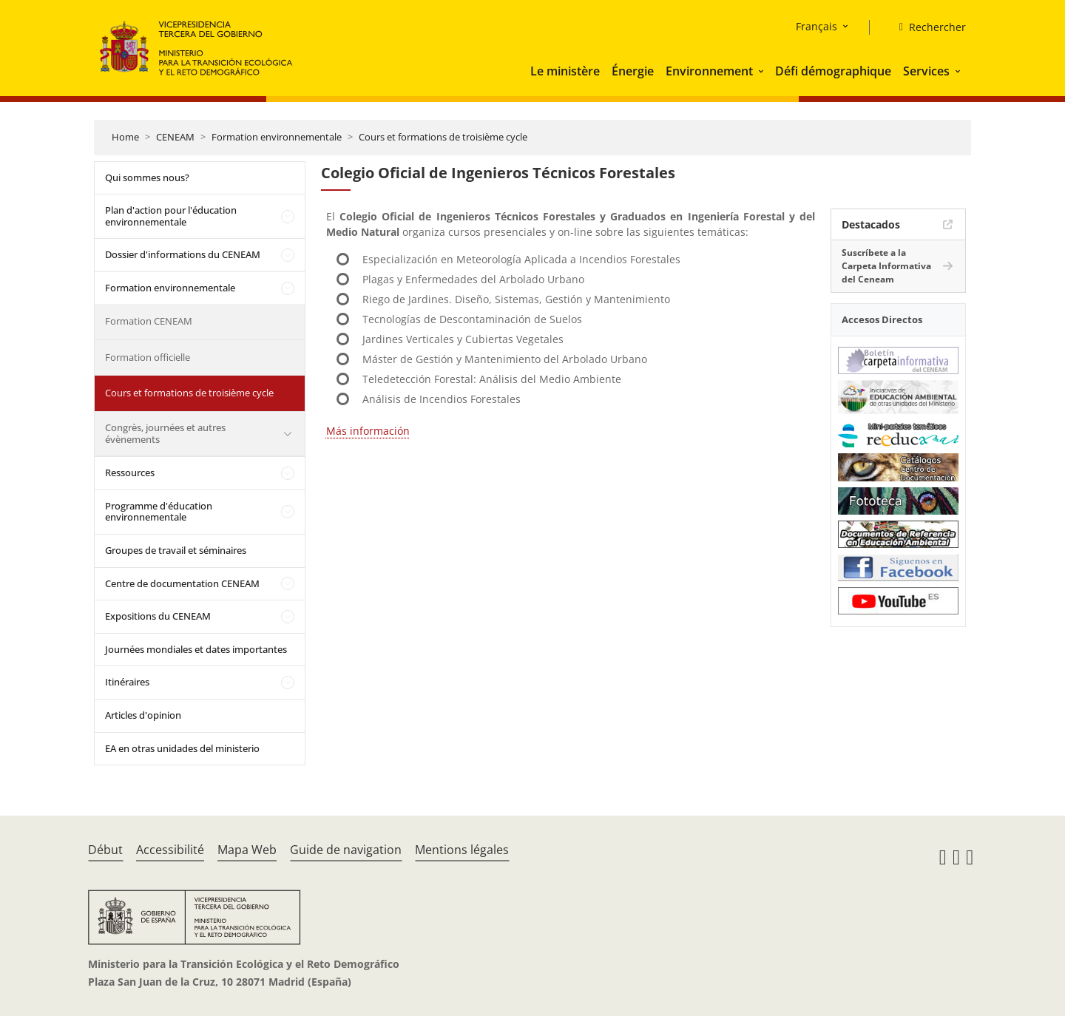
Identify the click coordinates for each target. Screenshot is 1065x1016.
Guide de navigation (346, 849)
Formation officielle (147, 357)
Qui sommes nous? (147, 177)
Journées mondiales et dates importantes (196, 649)
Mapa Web (247, 849)
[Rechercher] (927, 27)
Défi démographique (833, 71)
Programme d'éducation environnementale (158, 511)
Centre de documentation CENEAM (182, 583)
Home (125, 136)
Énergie (633, 71)
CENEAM (175, 136)
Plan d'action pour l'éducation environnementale (171, 215)
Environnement (709, 71)
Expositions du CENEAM (158, 616)
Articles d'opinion (143, 715)
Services (926, 71)
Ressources (130, 472)
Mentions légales (462, 849)
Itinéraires (127, 681)
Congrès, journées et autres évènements (165, 433)
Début (105, 849)
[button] (762, 71)
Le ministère (565, 71)
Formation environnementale (277, 136)
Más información (368, 431)
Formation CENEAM (148, 321)
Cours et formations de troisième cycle (443, 136)
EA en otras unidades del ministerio (182, 748)
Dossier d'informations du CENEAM (182, 254)
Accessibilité (170, 849)
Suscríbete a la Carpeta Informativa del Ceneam (886, 265)
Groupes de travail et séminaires (175, 550)
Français (816, 26)
